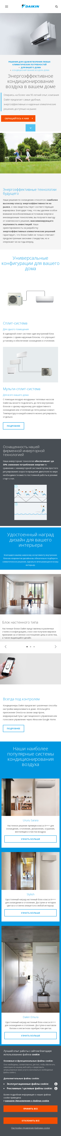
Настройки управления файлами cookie (30, 1128)
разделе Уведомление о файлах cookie (27, 1100)
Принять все (30, 1108)
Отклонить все (30, 1120)
